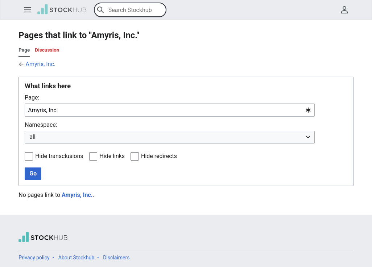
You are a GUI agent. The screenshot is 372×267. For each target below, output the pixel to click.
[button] (28, 10)
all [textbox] (32, 136)
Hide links (112, 156)
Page (24, 50)
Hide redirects (159, 156)
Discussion (47, 50)
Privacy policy (33, 257)
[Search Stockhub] (130, 10)
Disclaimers (116, 257)
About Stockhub (76, 257)
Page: (32, 97)
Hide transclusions (59, 156)
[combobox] (170, 110)
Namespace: (41, 124)
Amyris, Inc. (41, 64)
